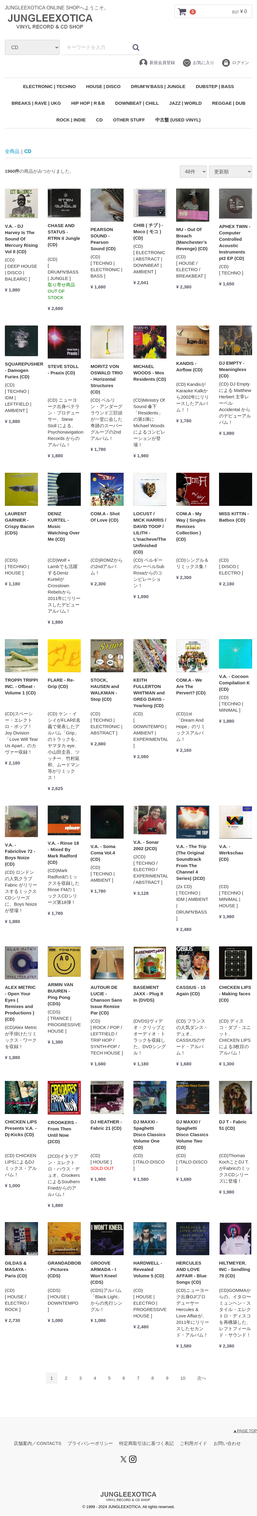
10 (182, 1378)
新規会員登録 (157, 62)
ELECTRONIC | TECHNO (49, 86)
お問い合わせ (227, 1443)
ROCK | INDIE (71, 119)
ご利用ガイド (193, 1443)
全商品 (12, 151)
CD (99, 119)
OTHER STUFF (129, 119)
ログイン (235, 62)
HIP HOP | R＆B (88, 103)
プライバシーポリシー (90, 1443)
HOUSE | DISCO (103, 86)
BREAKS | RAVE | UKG (36, 103)
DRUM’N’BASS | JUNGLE (158, 86)
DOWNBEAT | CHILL (137, 103)
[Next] (202, 1378)
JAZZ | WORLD (185, 103)
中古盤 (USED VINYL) (177, 119)
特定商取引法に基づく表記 (146, 1443)
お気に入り (198, 62)
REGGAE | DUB (228, 103)
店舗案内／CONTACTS (37, 1443)
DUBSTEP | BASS (215, 86)
